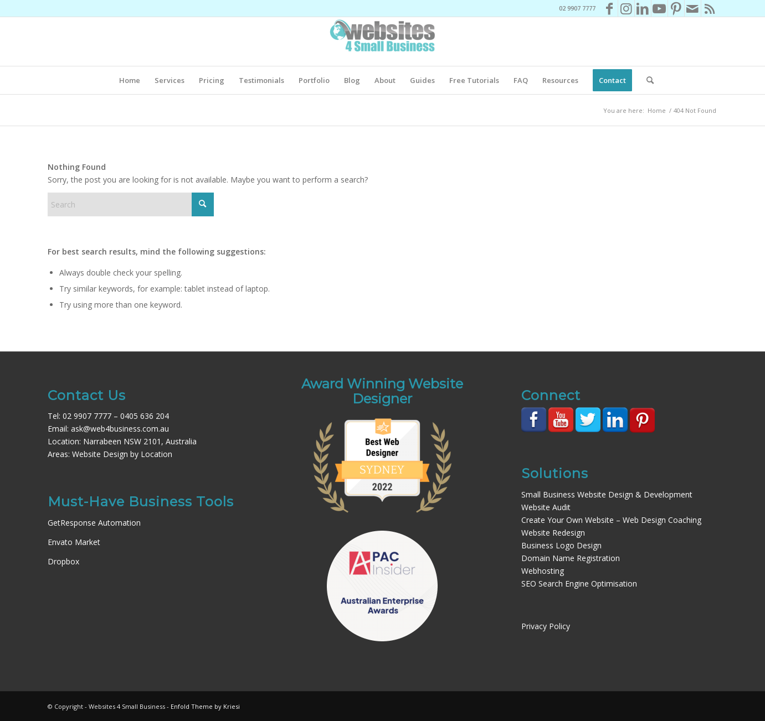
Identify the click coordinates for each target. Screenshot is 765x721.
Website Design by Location (122, 454)
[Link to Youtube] (659, 8)
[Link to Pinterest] (676, 8)
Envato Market (74, 542)
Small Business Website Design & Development (606, 494)
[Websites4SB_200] (382, 41)
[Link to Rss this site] (709, 8)
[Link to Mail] (693, 8)
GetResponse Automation (94, 522)
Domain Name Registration (570, 558)
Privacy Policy (545, 626)
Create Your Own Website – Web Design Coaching (611, 520)
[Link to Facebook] (610, 8)
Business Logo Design (561, 545)
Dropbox (63, 561)
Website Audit (546, 507)
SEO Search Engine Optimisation (579, 583)
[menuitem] (129, 80)
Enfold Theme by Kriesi (205, 706)
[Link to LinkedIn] (643, 8)
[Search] (646, 80)
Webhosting (542, 571)
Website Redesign (553, 532)
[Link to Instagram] (626, 8)
